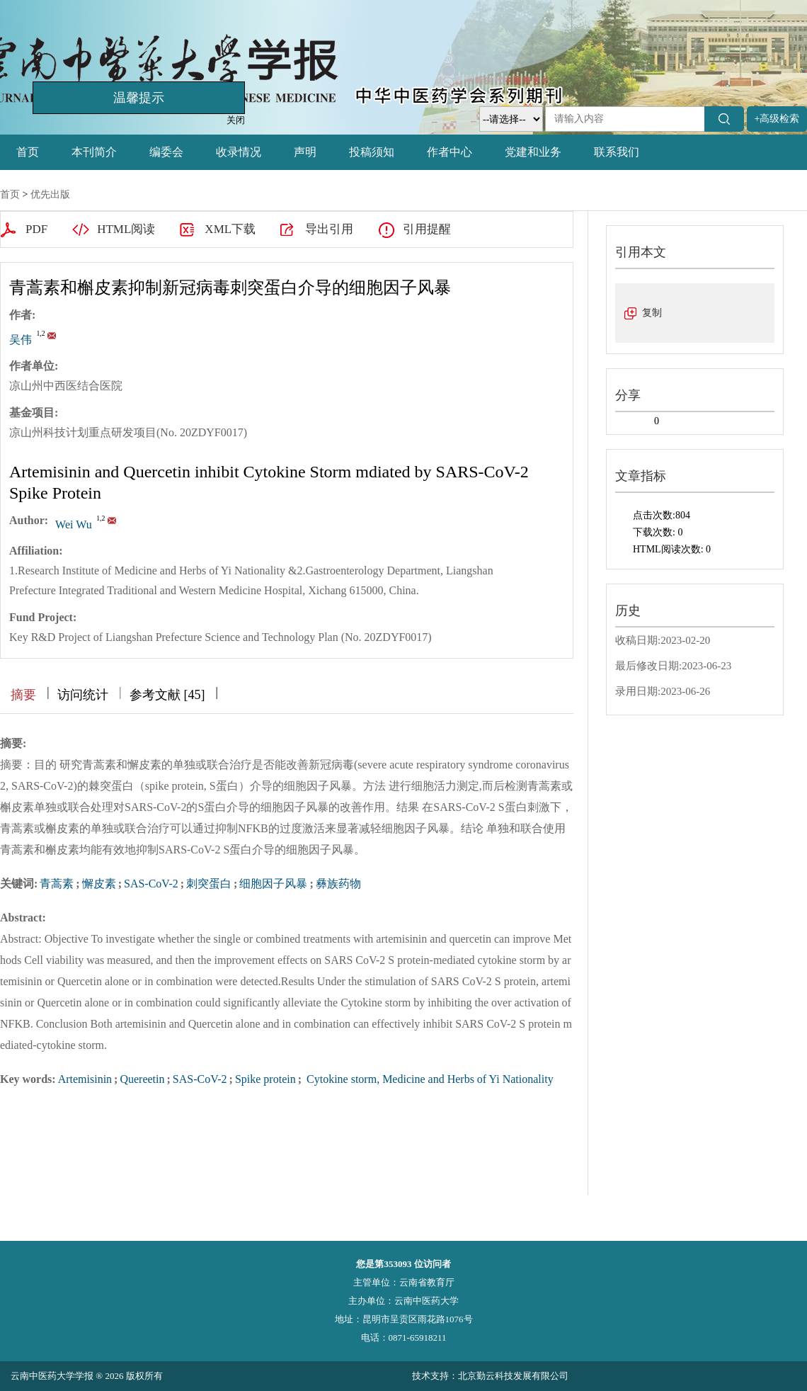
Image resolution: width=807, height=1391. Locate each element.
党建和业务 (533, 152)
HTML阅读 (126, 229)
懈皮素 (99, 884)
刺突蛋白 (208, 884)
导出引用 (329, 229)
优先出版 (50, 194)
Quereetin (142, 1079)
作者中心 (449, 152)
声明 (305, 152)
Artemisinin (85, 1079)
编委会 (166, 152)
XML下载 (230, 229)
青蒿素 (57, 884)
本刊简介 (94, 152)
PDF (36, 229)
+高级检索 (777, 118)
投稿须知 (371, 152)
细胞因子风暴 (273, 884)
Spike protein (265, 1079)
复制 (652, 312)
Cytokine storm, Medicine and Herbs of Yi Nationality (429, 1079)
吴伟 (20, 340)
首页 (27, 152)
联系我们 (616, 152)
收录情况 (238, 152)
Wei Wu (73, 524)
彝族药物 (338, 884)
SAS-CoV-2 (151, 884)
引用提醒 (427, 229)
